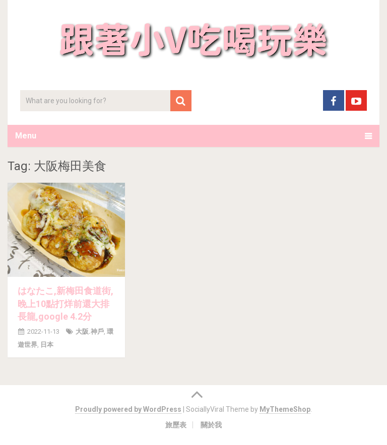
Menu (25, 135)
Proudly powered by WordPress (128, 409)
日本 (46, 344)
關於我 (211, 425)
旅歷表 (175, 425)
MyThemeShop (285, 409)
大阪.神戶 (90, 331)
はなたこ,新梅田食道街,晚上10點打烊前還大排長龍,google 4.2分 (65, 303)
